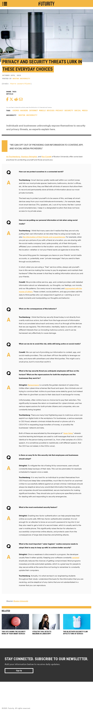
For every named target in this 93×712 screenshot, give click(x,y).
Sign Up (19, 670)
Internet (33, 111)
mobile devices (46, 111)
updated (75, 557)
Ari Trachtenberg (13, 157)
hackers (24, 111)
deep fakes (68, 433)
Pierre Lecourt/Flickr (20, 84)
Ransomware (33, 385)
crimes (15, 111)
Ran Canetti (46, 157)
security (68, 111)
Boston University (21, 79)
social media (81, 111)
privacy (59, 111)
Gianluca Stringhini (29, 157)
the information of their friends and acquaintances (44, 237)
